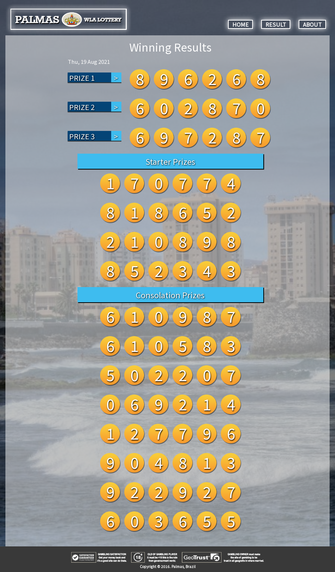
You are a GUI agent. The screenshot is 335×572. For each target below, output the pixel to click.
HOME (240, 24)
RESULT (275, 24)
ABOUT (312, 24)
